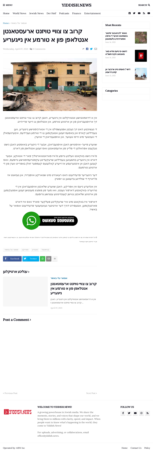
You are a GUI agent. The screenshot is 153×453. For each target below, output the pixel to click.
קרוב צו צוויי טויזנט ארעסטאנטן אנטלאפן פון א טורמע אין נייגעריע (74, 288)
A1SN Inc (20, 448)
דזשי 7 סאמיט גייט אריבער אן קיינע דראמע (117, 71)
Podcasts (64, 13)
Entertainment (92, 13)
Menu (9, 5)
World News (19, 13)
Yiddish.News (76, 5)
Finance (76, 13)
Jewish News (36, 13)
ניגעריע (35, 250)
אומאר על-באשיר (19, 23)
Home (6, 13)
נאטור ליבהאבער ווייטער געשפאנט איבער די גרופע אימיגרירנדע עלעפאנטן (116, 36)
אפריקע (25, 250)
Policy (147, 448)
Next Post (90, 393)
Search (142, 5)
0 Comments (39, 49)
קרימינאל (45, 250)
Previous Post (10, 393)
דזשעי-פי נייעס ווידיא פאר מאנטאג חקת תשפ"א (116, 53)
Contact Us (136, 448)
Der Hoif (51, 13)
